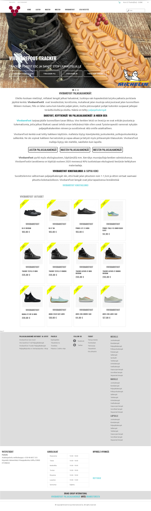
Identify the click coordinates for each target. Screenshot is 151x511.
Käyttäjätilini (55, 340)
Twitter (80, 345)
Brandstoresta (93, 496)
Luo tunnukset (22, 2)
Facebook (81, 341)
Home (29, 9)
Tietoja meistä (93, 340)
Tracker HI (72, 74)
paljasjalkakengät (97, 110)
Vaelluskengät (115, 366)
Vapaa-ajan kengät (117, 369)
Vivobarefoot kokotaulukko (75, 185)
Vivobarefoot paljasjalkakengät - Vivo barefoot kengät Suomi (15, 11)
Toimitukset (92, 343)
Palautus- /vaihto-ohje (58, 348)
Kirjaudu (12, 2)
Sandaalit (114, 358)
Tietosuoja (91, 346)
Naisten (47, 9)
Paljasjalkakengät (116, 346)
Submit (128, 10)
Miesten (57, 9)
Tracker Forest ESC (23, 74)
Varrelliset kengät (116, 372)
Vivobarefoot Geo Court (27, 340)
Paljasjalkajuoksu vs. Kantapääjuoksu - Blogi (33, 348)
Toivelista (54, 346)
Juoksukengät (115, 340)
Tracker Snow (95, 74)
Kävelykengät (115, 343)
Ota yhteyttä (92, 351)
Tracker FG (49, 74)
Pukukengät (114, 352)
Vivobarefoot (70, 9)
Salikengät (114, 355)
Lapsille (114, 415)
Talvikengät (114, 361)
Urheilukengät (115, 363)
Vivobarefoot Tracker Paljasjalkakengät (32, 346)
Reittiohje (97, 478)
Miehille (114, 336)
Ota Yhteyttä (84, 9)
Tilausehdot (92, 348)
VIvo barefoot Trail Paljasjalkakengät (31, 343)
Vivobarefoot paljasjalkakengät (66, 496)
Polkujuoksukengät (117, 349)
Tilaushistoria (55, 343)
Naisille (114, 379)
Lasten (38, 9)
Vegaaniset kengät (117, 375)
